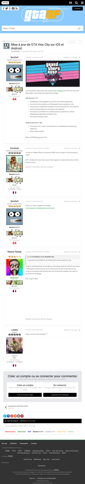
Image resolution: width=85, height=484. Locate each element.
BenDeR (16, 51)
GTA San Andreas (23, 453)
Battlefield (37, 459)
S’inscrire (77, 8)
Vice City (40, 51)
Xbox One (46, 459)
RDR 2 (64, 453)
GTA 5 (20, 451)
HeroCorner (56, 459)
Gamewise (41, 466)
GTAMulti (27, 451)
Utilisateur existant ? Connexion (59, 9)
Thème (32, 478)
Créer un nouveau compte (25, 395)
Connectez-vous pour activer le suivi (16, 41)
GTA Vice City (36, 453)
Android (61, 91)
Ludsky (14, 329)
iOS (55, 91)
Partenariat (24, 443)
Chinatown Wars (38, 451)
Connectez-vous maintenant (60, 395)
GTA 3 (45, 453)
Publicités (13, 443)
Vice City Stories (57, 451)
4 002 (14, 286)
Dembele (14, 148)
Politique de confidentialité (46, 478)
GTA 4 (48, 451)
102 (14, 185)
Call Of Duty (28, 459)
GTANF (7, 451)
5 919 (14, 94)
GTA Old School (54, 453)
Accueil (4, 443)
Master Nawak (14, 251)
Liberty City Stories (71, 451)
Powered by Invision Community (42, 483)
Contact (34, 443)
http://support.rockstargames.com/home (40, 208)
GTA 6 (14, 451)
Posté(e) (34, 57)
